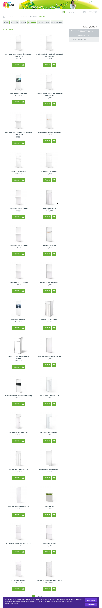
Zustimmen (91, 600)
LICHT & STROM (43, 22)
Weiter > (40, 596)
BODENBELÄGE (56, 22)
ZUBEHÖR (14, 22)
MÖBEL (6, 22)
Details (16, 64)
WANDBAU (32, 22)
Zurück (12, 17)
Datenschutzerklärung (11, 603)
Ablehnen (91, 604)
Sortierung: (91, 27)
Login (72, 12)
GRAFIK (23, 22)
